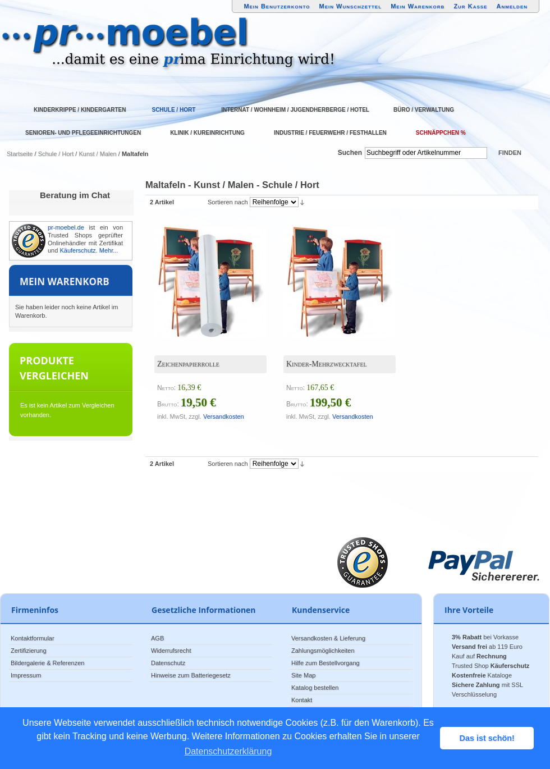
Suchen (350, 153)
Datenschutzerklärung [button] (228, 751)
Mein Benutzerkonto (277, 6)
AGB (157, 638)
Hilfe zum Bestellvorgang (325, 663)
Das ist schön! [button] (487, 738)
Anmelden (512, 6)
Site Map (303, 675)
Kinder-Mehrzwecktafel (326, 364)
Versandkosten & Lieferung (328, 638)
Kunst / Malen (97, 153)
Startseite (20, 153)
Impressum (26, 675)
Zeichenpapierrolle (188, 364)
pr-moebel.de (66, 227)
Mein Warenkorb (417, 6)
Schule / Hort (56, 153)
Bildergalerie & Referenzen (47, 663)
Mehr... (108, 250)
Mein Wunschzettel (350, 6)
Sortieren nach (228, 202)
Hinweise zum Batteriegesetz (191, 675)
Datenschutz (168, 663)
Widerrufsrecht (171, 650)
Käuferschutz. (78, 250)
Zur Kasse (470, 6)
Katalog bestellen (314, 687)
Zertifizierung (29, 650)
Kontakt (301, 700)
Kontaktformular (32, 638)
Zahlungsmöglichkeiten (323, 650)
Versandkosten (223, 416)
